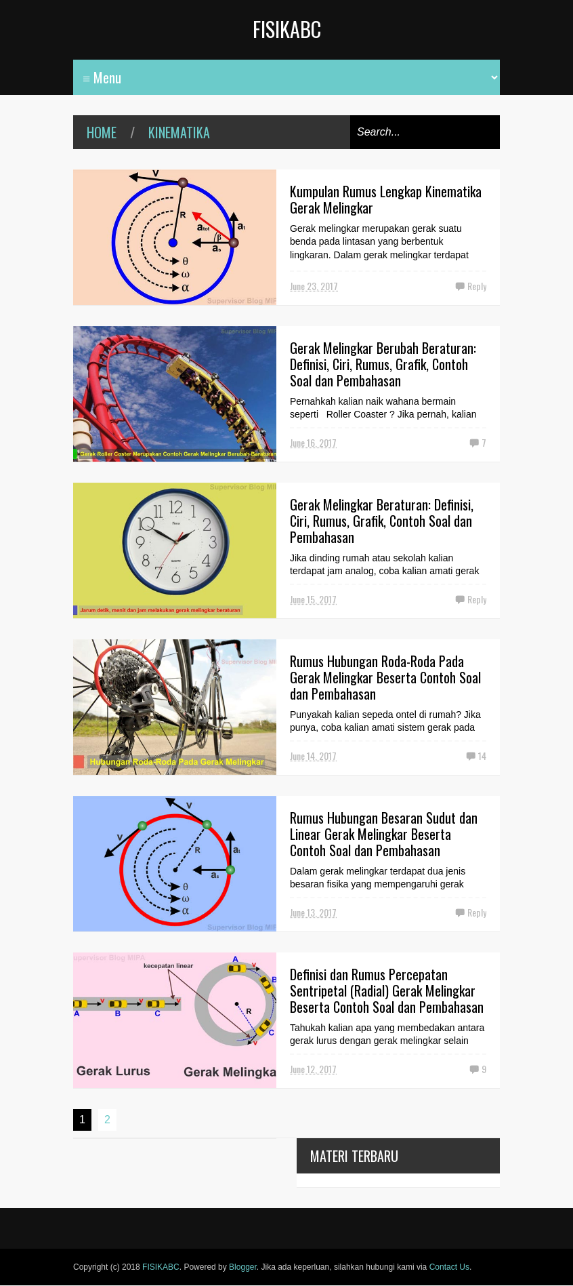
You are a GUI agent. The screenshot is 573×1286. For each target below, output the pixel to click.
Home (101, 132)
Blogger (243, 1267)
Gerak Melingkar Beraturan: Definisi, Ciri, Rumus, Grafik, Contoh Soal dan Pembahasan (381, 520)
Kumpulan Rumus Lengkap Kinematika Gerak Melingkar (386, 199)
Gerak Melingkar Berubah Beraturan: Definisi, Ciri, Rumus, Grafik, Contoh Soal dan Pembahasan (383, 364)
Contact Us (449, 1267)
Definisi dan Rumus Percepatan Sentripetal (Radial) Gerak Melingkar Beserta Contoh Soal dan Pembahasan (387, 990)
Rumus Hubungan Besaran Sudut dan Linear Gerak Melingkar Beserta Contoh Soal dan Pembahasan (384, 833)
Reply (476, 286)
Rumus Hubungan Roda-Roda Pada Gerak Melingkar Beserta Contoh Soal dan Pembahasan (385, 677)
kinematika (179, 132)
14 (482, 755)
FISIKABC (287, 29)
